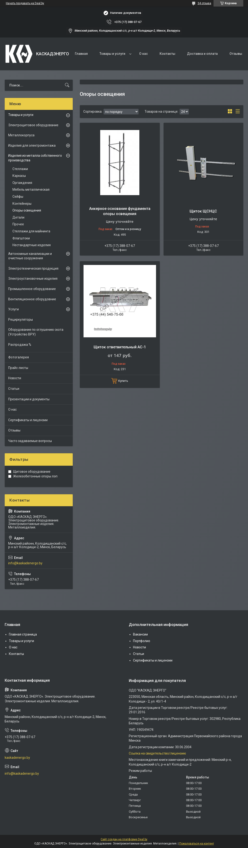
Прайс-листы (18, 368)
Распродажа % (19, 344)
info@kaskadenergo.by (25, 563)
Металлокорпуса (21, 135)
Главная (81, 54)
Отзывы (235, 54)
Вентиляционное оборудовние (32, 299)
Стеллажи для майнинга (31, 231)
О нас (143, 54)
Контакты (167, 54)
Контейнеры (21, 203)
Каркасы (19, 176)
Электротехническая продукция (33, 268)
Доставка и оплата (202, 54)
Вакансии (140, 634)
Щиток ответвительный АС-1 (120, 347)
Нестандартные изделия (31, 245)
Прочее (18, 224)
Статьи (13, 389)
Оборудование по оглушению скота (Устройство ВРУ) (35, 332)
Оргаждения (22, 183)
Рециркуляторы (20, 319)
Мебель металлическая (31, 189)
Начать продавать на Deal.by (25, 3)
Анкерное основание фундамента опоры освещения (119, 211)
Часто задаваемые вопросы (30, 441)
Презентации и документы (29, 399)
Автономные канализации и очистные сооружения (30, 256)
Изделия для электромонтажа (32, 145)
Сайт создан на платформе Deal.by (124, 839)
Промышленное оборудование (32, 289)
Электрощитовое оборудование (33, 125)
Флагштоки (21, 238)
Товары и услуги (112, 54)
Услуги (13, 309)
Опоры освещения (26, 210)
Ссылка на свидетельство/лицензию (157, 753)
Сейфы (17, 196)
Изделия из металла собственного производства (35, 158)
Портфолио (141, 641)
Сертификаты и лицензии (28, 420)
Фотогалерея (18, 357)
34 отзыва (204, 3)
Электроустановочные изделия (32, 278)
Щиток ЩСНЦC (203, 211)
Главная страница (23, 634)
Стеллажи (20, 169)
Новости (14, 378)
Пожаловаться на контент (196, 843)
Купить (123, 381)
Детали (18, 217)
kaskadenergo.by (17, 757)
